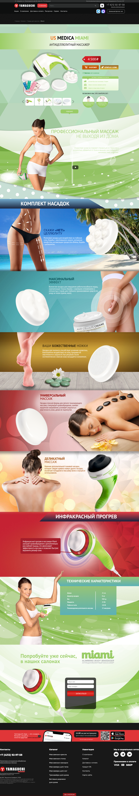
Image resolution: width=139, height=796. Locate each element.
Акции (16, 11)
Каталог (85, 759)
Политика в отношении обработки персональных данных (13, 761)
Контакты (64, 11)
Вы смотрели (70, 795)
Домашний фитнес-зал (116, 11)
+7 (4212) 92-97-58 (11, 754)
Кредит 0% (86, 767)
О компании (24, 11)
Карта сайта (87, 775)
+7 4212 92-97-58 (116, 5)
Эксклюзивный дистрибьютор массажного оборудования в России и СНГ (105, 1)
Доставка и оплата (36, 11)
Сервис (56, 11)
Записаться (81, 694)
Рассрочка (48, 11)
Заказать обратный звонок (118, 7)
